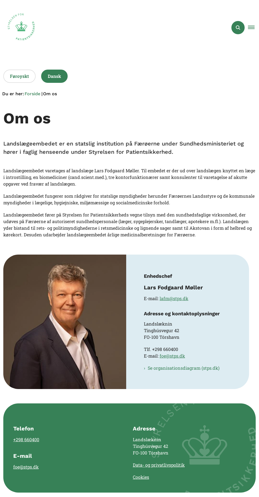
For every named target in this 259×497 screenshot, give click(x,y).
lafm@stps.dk (174, 298)
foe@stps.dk (172, 356)
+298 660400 (26, 439)
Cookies (141, 477)
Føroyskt (19, 76)
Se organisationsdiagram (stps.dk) (184, 368)
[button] (253, 27)
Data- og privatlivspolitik (159, 465)
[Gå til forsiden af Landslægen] (19, 27)
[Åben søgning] (238, 27)
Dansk (54, 76)
